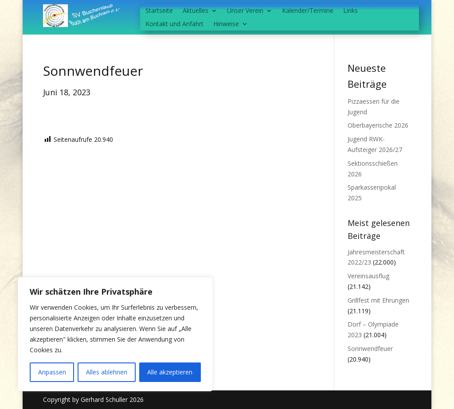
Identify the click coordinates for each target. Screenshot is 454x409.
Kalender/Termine (307, 11)
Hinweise (226, 24)
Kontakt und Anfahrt (174, 24)
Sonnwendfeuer (370, 348)
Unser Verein (245, 11)
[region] (115, 334)
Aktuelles (195, 11)
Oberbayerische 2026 (378, 125)
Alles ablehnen (106, 372)
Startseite (159, 11)
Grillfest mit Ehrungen (378, 300)
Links (350, 11)
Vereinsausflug (368, 276)
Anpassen (52, 372)
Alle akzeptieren (169, 372)
